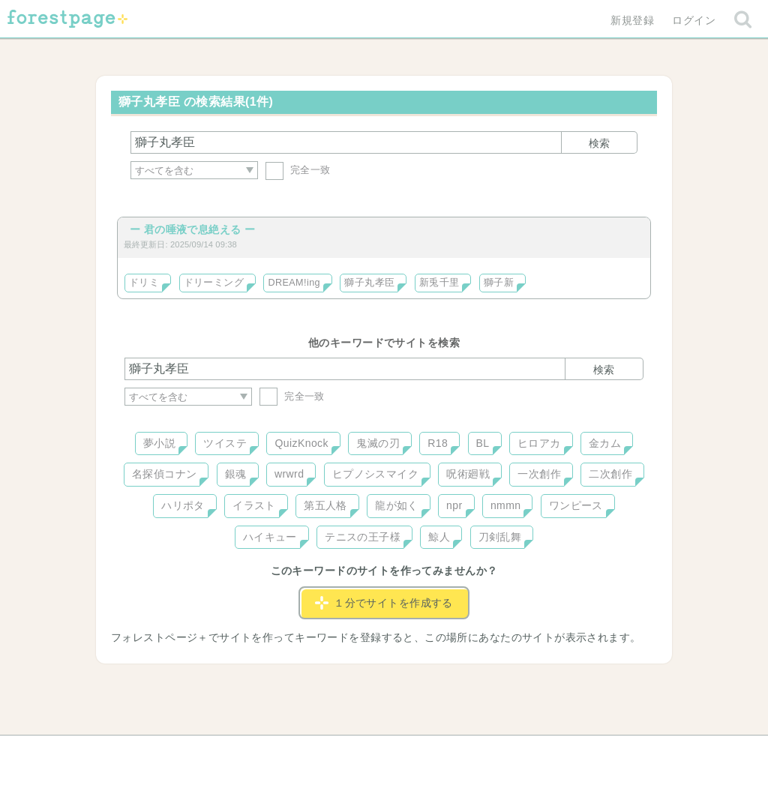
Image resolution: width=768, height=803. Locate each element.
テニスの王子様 (362, 537)
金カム (605, 443)
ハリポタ (183, 505)
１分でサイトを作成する (384, 603)
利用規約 (363, 752)
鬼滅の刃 (378, 443)
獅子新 (499, 282)
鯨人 (439, 537)
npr (454, 505)
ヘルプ (192, 752)
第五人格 (325, 505)
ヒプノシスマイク (375, 474)
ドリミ (144, 282)
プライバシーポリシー (546, 752)
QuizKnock (301, 443)
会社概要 (441, 752)
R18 (438, 443)
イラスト (254, 505)
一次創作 (539, 474)
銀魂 (236, 474)
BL (483, 443)
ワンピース (576, 505)
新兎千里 (439, 282)
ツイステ (225, 443)
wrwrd (289, 474)
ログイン (694, 20)
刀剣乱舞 (500, 537)
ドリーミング (214, 282)
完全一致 (298, 169)
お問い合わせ (276, 752)
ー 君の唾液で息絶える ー (192, 229)
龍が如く (396, 505)
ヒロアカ (539, 443)
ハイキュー (270, 537)
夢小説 (159, 443)
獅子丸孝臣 (369, 282)
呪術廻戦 (468, 474)
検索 (599, 143)
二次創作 (610, 474)
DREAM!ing (294, 282)
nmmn (505, 505)
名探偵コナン (164, 474)
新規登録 (632, 20)
